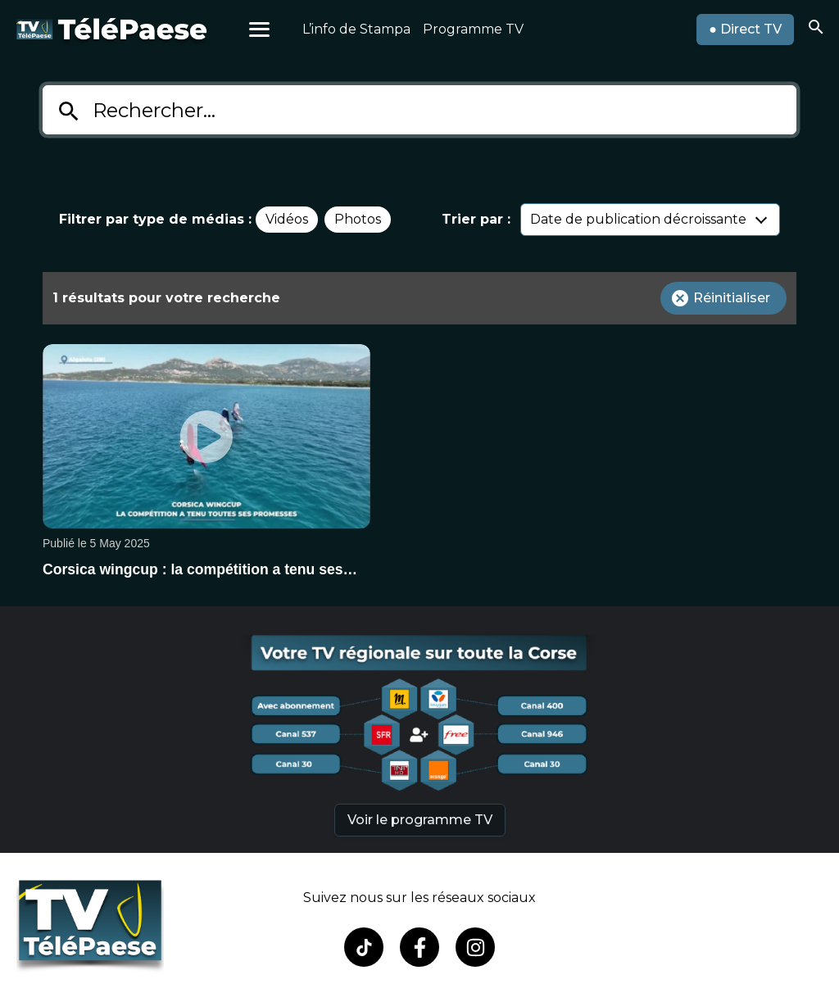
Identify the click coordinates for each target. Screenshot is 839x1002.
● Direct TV (745, 29)
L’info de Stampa (356, 29)
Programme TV (473, 29)
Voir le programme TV (419, 819)
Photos (357, 219)
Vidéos (286, 219)
